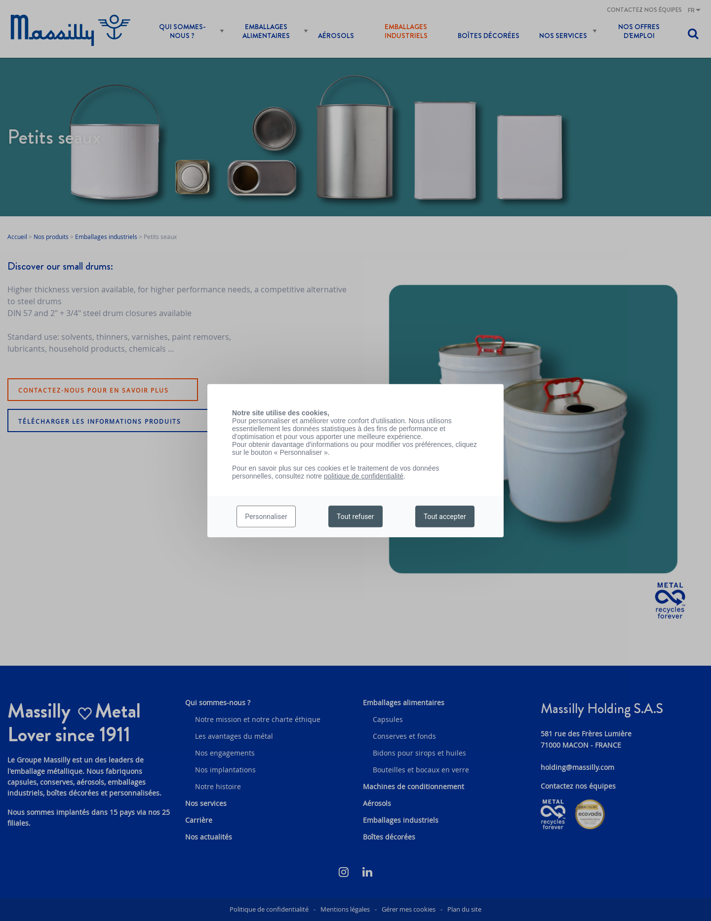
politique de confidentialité (363, 476)
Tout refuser (355, 517)
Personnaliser (266, 517)
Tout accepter (445, 517)
